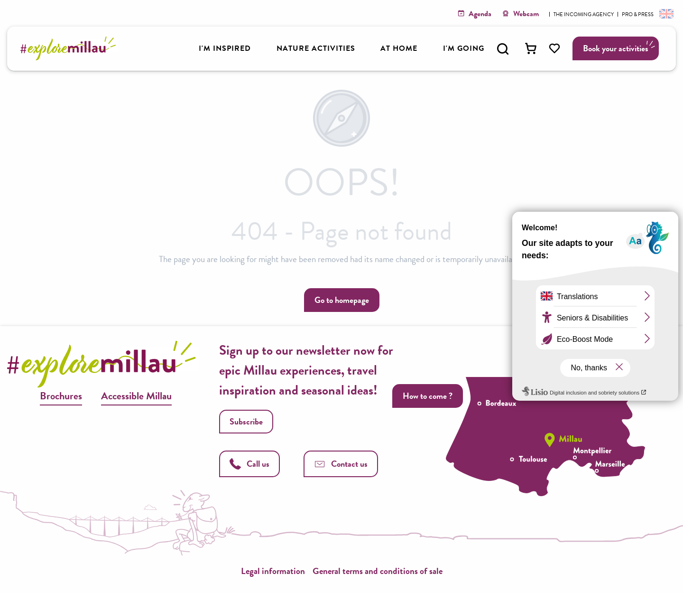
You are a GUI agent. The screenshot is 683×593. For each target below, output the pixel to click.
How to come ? (427, 395)
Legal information (273, 571)
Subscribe (246, 421)
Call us (249, 463)
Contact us (341, 463)
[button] (503, 49)
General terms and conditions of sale (378, 571)
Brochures (61, 396)
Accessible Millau (136, 396)
